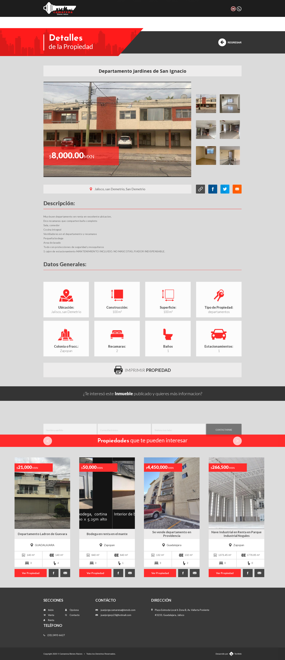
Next (237, 441)
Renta (154, 8)
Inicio (121, 8)
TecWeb (238, 654)
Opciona (172, 8)
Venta (137, 8)
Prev (47, 441)
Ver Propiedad (30, 573)
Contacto (193, 8)
